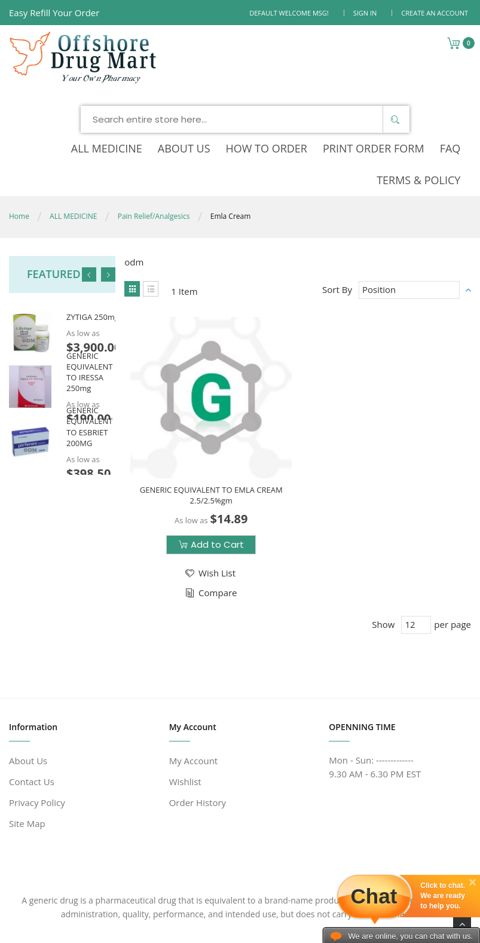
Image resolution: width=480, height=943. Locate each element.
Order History (197, 749)
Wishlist (185, 728)
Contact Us (31, 728)
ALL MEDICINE (73, 159)
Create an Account (434, 13)
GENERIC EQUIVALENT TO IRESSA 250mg (89, 315)
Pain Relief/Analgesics (154, 159)
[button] (210, 517)
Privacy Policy (37, 749)
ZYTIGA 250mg (92, 260)
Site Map (27, 770)
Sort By (337, 233)
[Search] (394, 89)
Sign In (365, 13)
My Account (193, 707)
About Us (28, 707)
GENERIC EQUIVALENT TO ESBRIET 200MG (89, 370)
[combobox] (245, 89)
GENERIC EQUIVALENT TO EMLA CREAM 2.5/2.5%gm (211, 438)
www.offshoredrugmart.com (118, 913)
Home (19, 159)
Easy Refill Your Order (54, 13)
